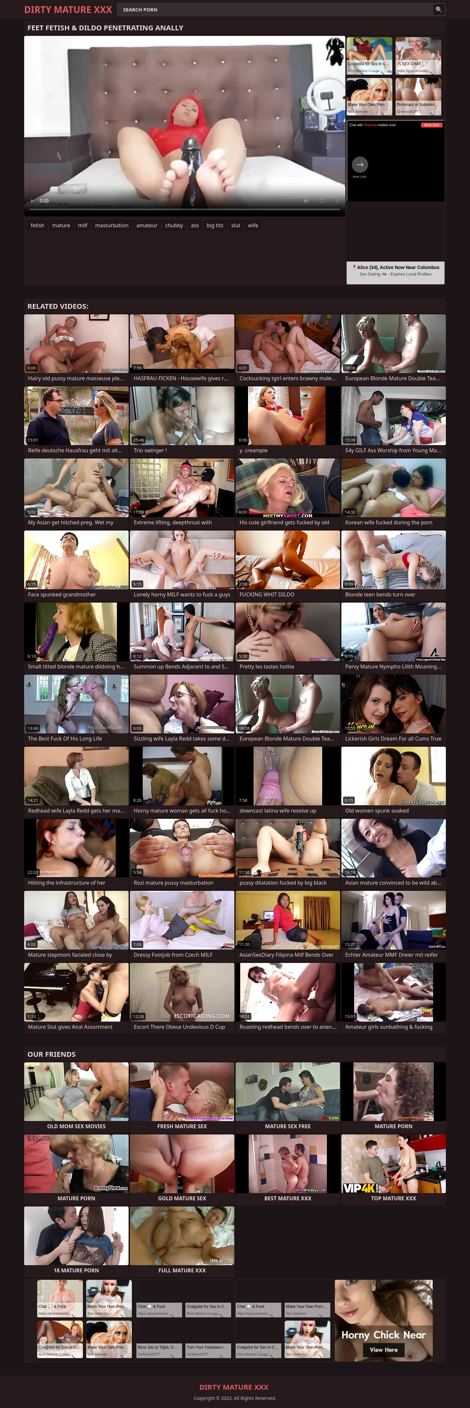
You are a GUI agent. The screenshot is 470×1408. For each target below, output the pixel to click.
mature (61, 225)
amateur (146, 225)
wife (253, 225)
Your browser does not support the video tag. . (184, 126)
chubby (174, 225)
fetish (37, 225)
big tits (215, 225)
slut (235, 225)
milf (82, 225)
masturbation (112, 225)
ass (195, 225)
